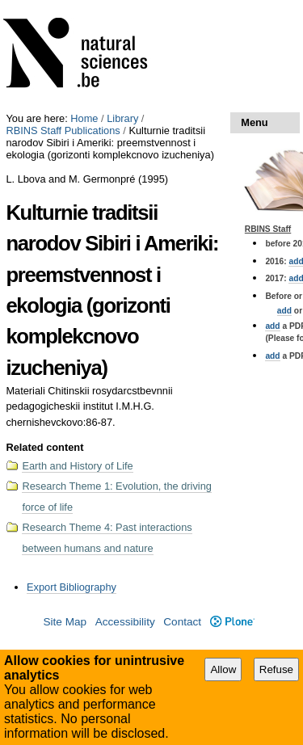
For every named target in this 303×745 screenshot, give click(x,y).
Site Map (64, 622)
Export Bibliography (71, 587)
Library (122, 118)
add (284, 310)
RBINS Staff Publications (63, 130)
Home (84, 118)
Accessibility (125, 622)
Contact (182, 622)
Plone (232, 622)
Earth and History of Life (77, 466)
